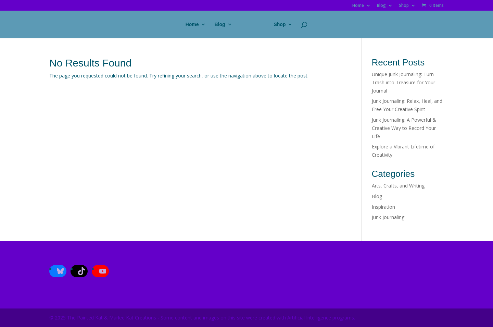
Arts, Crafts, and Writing (398, 185)
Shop (404, 5)
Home (358, 5)
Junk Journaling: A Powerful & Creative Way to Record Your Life (404, 128)
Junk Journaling (388, 217)
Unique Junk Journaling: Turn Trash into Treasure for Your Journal (403, 82)
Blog (381, 5)
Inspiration (383, 207)
